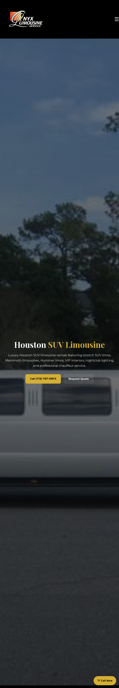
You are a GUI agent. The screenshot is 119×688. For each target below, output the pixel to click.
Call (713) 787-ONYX (43, 378)
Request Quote (78, 378)
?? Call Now (104, 680)
